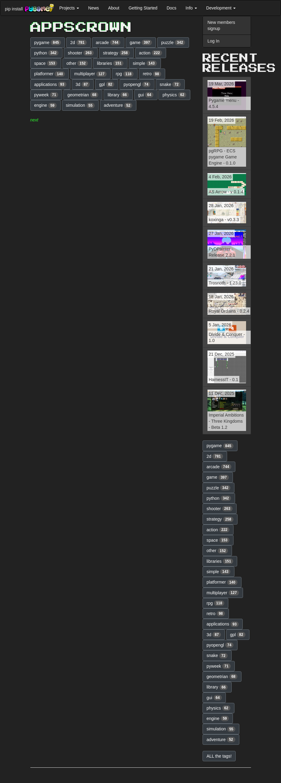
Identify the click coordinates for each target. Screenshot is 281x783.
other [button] (77, 63)
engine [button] (45, 105)
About (114, 8)
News (93, 8)
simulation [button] (80, 105)
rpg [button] (125, 74)
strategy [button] (116, 53)
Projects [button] (69, 8)
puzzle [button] (173, 42)
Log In (213, 41)
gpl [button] (106, 84)
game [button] (141, 42)
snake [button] (170, 84)
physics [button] (174, 95)
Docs (172, 8)
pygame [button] (47, 42)
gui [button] (146, 95)
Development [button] (221, 8)
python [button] (46, 53)
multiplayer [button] (90, 74)
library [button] (118, 95)
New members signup (221, 25)
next (34, 119)
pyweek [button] (46, 95)
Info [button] (191, 8)
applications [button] (50, 84)
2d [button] (78, 42)
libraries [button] (110, 63)
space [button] (45, 63)
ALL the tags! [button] (219, 756)
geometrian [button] (82, 95)
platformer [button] (49, 74)
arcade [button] (108, 42)
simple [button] (145, 63)
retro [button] (152, 74)
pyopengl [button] (136, 84)
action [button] (150, 53)
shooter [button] (81, 53)
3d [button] (83, 84)
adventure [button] (118, 105)
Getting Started (142, 8)
